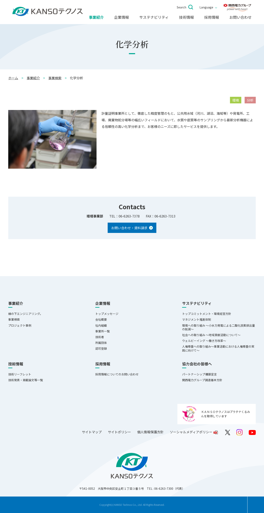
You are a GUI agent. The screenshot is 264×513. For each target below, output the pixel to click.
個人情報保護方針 (150, 431)
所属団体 (101, 343)
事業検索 (54, 77)
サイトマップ (92, 431)
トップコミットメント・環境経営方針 (206, 314)
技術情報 (186, 17)
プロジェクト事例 (19, 325)
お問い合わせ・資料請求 (129, 227)
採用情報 (211, 17)
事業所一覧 (102, 331)
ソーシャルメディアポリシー (191, 431)
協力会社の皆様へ (197, 363)
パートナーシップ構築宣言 (199, 374)
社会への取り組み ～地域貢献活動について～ (211, 335)
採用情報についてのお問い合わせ (117, 374)
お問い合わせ (240, 17)
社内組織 (101, 325)
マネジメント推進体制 (196, 319)
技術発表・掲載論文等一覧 (25, 380)
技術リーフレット (19, 374)
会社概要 (101, 319)
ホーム (13, 77)
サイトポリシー (119, 431)
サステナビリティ (154, 17)
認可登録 (101, 348)
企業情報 (121, 17)
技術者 (99, 337)
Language (206, 7)
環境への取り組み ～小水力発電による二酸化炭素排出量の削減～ (218, 327)
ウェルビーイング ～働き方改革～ (204, 340)
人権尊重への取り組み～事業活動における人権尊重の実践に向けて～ (218, 348)
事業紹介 (96, 17)
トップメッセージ (106, 314)
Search (181, 7)
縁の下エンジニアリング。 (25, 314)
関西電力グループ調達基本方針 (202, 380)
